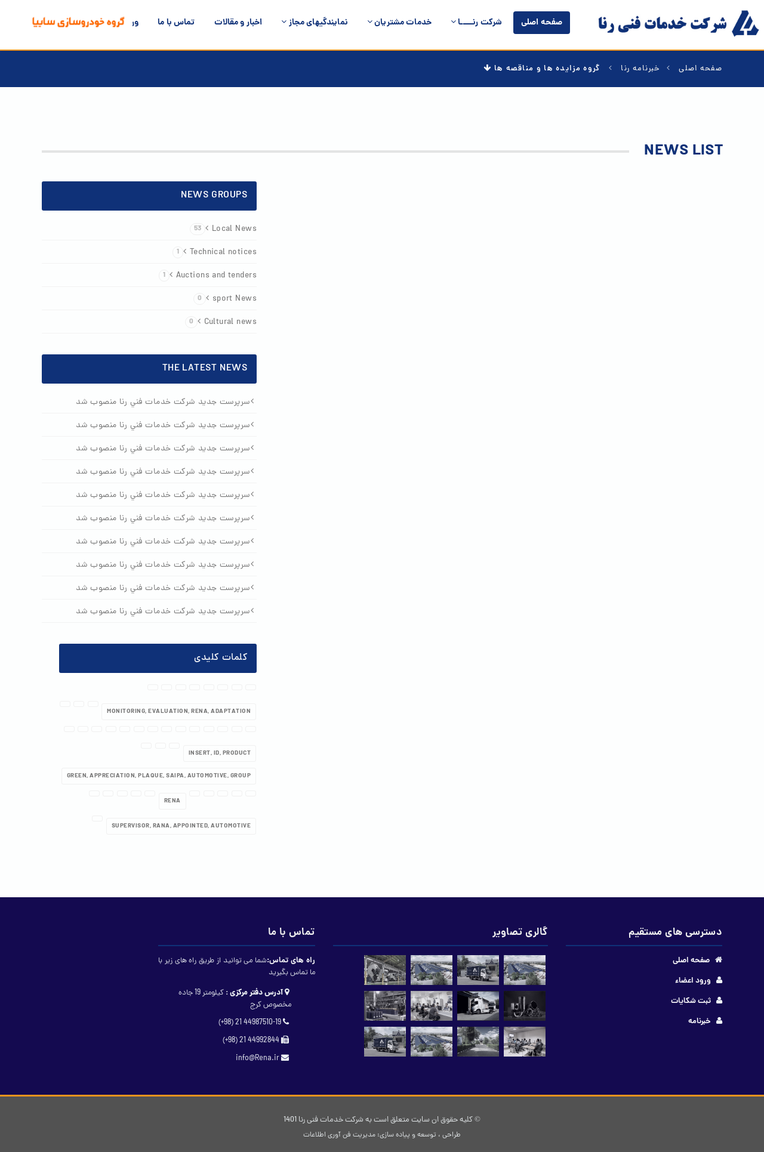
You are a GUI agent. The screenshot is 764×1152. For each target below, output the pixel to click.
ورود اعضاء (693, 981)
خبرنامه (699, 1021)
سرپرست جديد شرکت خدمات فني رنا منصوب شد (163, 402)
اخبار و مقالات (238, 22)
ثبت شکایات (691, 1001)
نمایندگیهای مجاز (314, 22)
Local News (223, 229)
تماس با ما (176, 22)
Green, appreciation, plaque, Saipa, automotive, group (159, 776)
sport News (225, 299)
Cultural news (221, 322)
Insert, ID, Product (220, 753)
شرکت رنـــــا (476, 22)
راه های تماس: (291, 961)
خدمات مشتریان (399, 22)
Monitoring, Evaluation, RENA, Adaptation (179, 711)
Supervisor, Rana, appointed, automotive (181, 826)
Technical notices (214, 252)
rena (172, 801)
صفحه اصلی (541, 22)
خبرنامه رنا (640, 69)
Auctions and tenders (208, 276)
